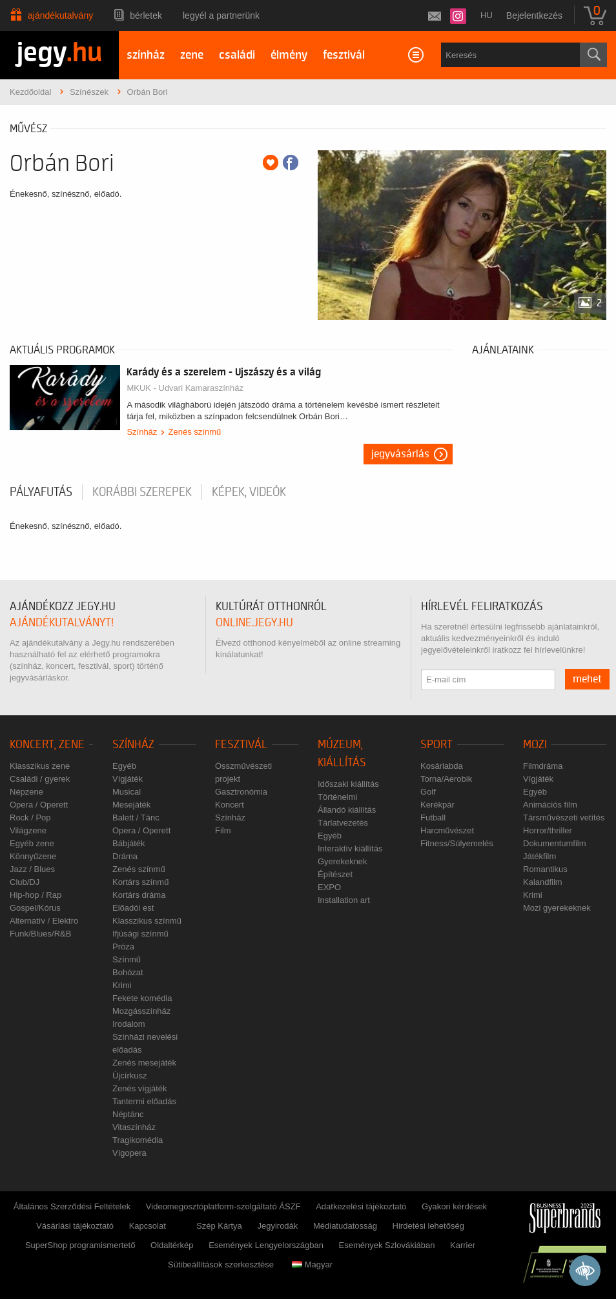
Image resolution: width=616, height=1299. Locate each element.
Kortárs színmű (140, 882)
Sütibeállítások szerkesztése (221, 1264)
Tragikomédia (137, 1140)
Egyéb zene (32, 843)
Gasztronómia (241, 792)
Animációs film (550, 804)
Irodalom (128, 1024)
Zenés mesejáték (144, 1062)
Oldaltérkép (171, 1245)
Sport (436, 744)
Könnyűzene (33, 856)
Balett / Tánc (135, 817)
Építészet (335, 874)
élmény (289, 55)
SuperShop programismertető (80, 1245)
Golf (428, 792)
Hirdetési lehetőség (428, 1226)
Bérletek (146, 15)
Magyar (312, 1264)
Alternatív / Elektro (44, 921)
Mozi (535, 744)
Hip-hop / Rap (35, 895)
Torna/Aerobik (446, 779)
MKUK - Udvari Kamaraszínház (185, 388)
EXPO (329, 887)
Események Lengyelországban (266, 1245)
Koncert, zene (47, 744)
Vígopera (129, 1153)
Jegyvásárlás (400, 454)
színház (146, 55)
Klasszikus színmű (146, 921)
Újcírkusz (129, 1075)
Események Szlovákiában (387, 1245)
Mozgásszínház (141, 1011)
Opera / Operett (39, 804)
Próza (123, 946)
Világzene (28, 830)
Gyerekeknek (342, 861)
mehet (587, 679)
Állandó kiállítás (347, 810)
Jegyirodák (277, 1226)
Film (223, 830)
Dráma (125, 856)
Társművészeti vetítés (563, 817)
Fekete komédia (142, 998)
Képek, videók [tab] (249, 492)
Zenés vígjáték (139, 1088)
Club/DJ (24, 882)
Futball (433, 817)
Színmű (126, 959)
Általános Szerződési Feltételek (72, 1206)
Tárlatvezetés (343, 823)
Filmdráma (542, 766)
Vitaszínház (134, 1127)
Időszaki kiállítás (348, 784)
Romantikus (545, 869)
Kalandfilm (542, 882)
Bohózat (127, 972)
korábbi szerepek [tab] (142, 492)
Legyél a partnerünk (221, 15)
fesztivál (344, 55)
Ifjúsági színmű (140, 933)
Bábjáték (128, 843)
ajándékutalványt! (62, 623)
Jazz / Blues (32, 869)
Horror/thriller (547, 830)
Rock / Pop (30, 817)
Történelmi (337, 797)
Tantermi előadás (144, 1101)
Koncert (229, 804)
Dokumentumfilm (554, 843)
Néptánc (127, 1114)
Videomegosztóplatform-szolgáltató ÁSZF (223, 1206)
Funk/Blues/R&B (40, 933)
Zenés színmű (195, 432)
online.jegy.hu (254, 623)
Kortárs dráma (138, 895)
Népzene (26, 792)
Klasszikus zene (40, 766)
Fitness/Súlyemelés (456, 843)
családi (237, 55)
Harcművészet (447, 830)
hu (486, 15)
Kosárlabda (441, 766)
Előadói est (133, 908)
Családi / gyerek (40, 779)
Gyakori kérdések (454, 1206)
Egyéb (124, 766)
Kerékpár (437, 804)
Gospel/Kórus (35, 908)
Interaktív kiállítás (350, 848)
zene (191, 55)
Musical (126, 792)
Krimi (122, 985)
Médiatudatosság (345, 1226)
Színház (142, 432)
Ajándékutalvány (60, 15)
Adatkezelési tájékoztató (361, 1206)
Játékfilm (539, 856)
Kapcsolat (147, 1226)
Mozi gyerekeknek (557, 908)
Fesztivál (241, 744)
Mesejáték (131, 804)
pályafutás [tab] (41, 492)
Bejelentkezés (534, 15)
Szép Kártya (219, 1226)
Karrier (462, 1245)
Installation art (344, 900)
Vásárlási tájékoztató (75, 1226)
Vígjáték (127, 779)
